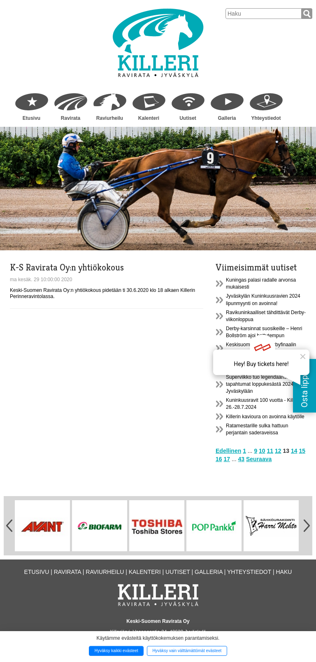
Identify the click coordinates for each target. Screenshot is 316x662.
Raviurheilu (109, 118)
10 (262, 451)
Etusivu (31, 118)
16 (219, 459)
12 (278, 451)
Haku (284, 572)
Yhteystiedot (266, 118)
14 (294, 451)
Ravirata (70, 118)
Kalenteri (148, 118)
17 (226, 459)
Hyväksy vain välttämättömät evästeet (186, 650)
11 (270, 451)
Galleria (227, 118)
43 (241, 459)
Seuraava (259, 459)
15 (302, 451)
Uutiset (187, 118)
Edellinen (228, 451)
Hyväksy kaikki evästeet (116, 650)
